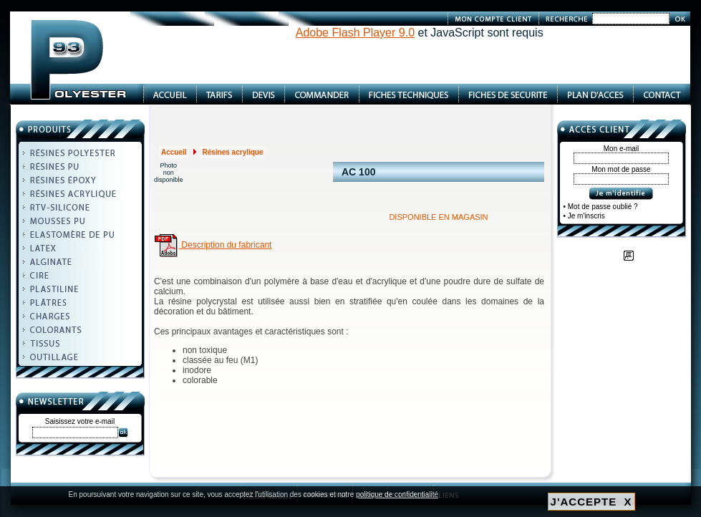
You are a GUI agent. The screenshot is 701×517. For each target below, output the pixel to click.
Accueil (174, 152)
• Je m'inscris (584, 216)
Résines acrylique (232, 152)
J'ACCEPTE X (591, 502)
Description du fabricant (212, 245)
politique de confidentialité (397, 494)
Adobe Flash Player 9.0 (355, 32)
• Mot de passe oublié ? (601, 207)
